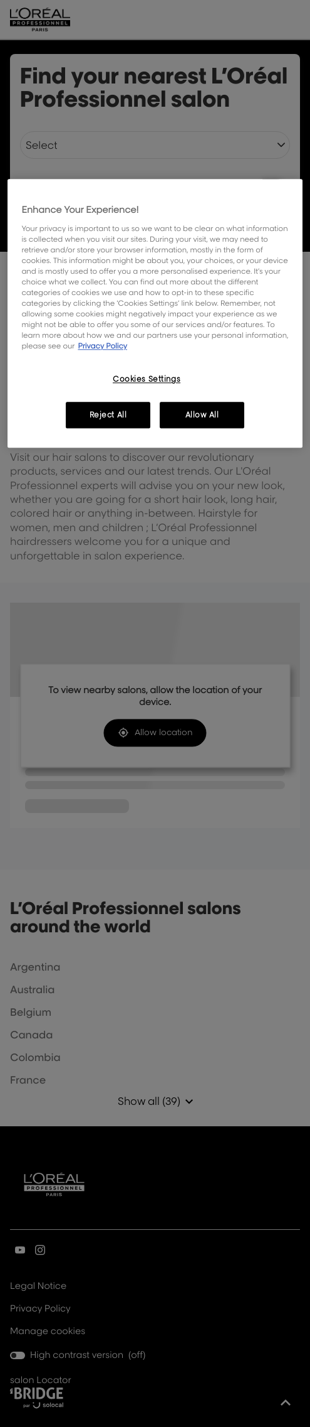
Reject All (108, 415)
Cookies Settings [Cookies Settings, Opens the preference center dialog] (146, 379)
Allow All (202, 415)
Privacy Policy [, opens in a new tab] (102, 346)
